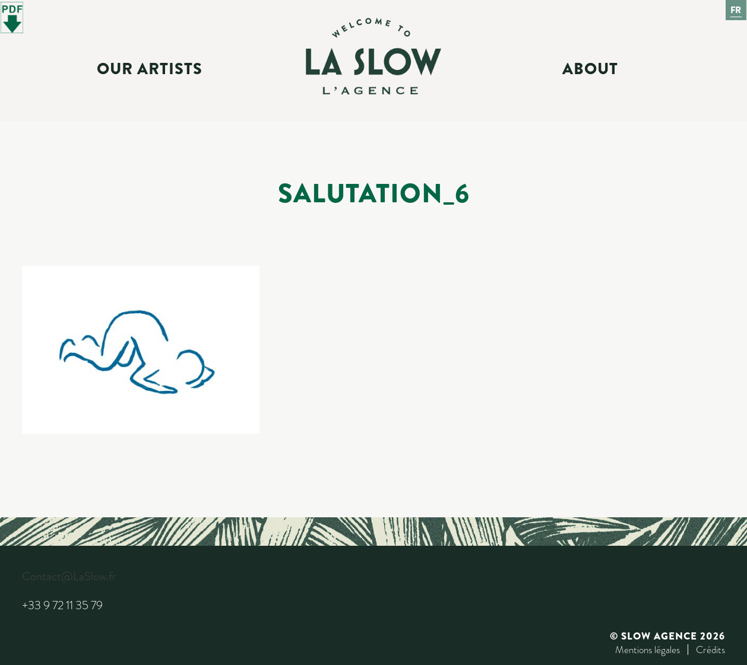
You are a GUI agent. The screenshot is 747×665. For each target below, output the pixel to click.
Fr (736, 10)
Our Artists (149, 69)
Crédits (710, 649)
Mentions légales (647, 649)
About (590, 69)
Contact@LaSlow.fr (69, 576)
